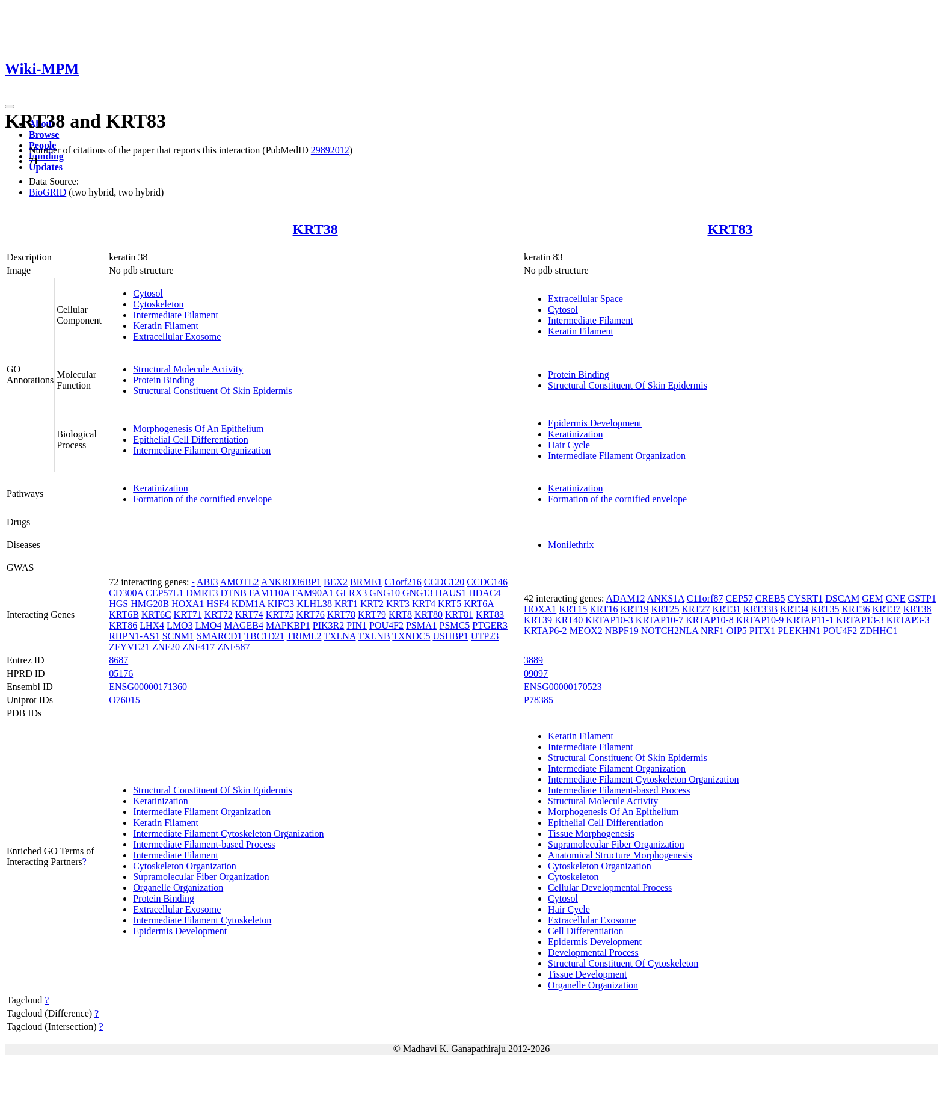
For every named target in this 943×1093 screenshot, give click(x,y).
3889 (533, 660)
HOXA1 (187, 604)
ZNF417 (198, 647)
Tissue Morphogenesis (591, 833)
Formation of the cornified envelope (202, 499)
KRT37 (886, 609)
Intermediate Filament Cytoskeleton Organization (228, 833)
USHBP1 (450, 636)
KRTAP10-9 (760, 620)
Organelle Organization (178, 887)
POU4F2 (386, 625)
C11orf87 (705, 598)
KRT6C (156, 614)
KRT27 (695, 609)
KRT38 (315, 229)
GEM (872, 598)
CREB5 (770, 598)
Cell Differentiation (585, 931)
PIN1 (356, 625)
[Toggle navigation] (9, 106)
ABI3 (207, 582)
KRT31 (727, 609)
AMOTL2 (239, 582)
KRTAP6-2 (545, 631)
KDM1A (248, 604)
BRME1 (366, 582)
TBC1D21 (264, 636)
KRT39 (538, 620)
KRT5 (449, 604)
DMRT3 (202, 593)
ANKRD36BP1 (291, 582)
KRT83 (729, 229)
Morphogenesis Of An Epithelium (198, 428)
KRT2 (372, 604)
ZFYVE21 (129, 647)
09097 (536, 673)
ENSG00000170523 (563, 687)
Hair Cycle (569, 445)
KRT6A (479, 604)
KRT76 (310, 614)
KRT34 (794, 609)
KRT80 (428, 614)
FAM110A (269, 593)
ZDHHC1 (878, 631)
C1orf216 (402, 582)
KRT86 (123, 625)
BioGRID (47, 192)
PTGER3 (490, 625)
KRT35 (825, 609)
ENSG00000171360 (148, 687)
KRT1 (346, 604)
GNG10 (384, 593)
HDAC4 (484, 593)
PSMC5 (455, 625)
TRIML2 (304, 636)
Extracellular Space (585, 299)
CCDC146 (487, 582)
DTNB (233, 593)
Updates (46, 167)
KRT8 (400, 614)
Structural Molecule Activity (188, 369)
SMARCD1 (219, 636)
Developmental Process (593, 952)
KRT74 (249, 614)
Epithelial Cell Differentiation (190, 439)
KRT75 (280, 614)
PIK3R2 (328, 625)
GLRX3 (351, 593)
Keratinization (575, 434)
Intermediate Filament (175, 315)
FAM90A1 (313, 593)
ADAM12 (625, 598)
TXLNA (339, 636)
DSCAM (842, 598)
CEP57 (738, 598)
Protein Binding (163, 380)
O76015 (124, 700)
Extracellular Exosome (177, 336)
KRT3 (398, 604)
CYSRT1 (805, 598)
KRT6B (124, 614)
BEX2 (336, 582)
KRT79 (372, 614)
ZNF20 (166, 647)
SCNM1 (178, 636)
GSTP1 (922, 598)
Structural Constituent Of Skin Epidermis (212, 391)
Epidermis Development (595, 423)
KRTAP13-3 (860, 620)
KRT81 (459, 614)
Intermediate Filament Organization (202, 450)
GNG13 (417, 593)
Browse (44, 134)
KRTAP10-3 (609, 620)
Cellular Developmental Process (610, 887)
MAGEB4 (243, 625)
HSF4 (217, 604)
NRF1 (712, 631)
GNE (896, 598)
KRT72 (218, 614)
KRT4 (423, 604)
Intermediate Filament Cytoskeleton (202, 920)
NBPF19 (622, 631)
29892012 (330, 150)
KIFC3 (281, 604)
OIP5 (736, 631)
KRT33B (760, 609)
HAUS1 (451, 593)
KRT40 (568, 620)
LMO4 (208, 625)
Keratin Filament (165, 326)
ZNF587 (233, 647)
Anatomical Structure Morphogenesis (620, 855)
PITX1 (762, 631)
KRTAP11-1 (810, 620)
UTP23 (485, 636)
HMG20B (150, 604)
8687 (118, 660)
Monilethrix (571, 545)
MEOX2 (586, 631)
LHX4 (152, 625)
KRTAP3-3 (908, 620)
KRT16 (603, 609)
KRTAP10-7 (660, 620)
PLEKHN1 (799, 631)
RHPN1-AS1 (134, 636)
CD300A (126, 593)
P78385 (538, 700)
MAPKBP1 (288, 625)
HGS (118, 604)
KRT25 (665, 609)
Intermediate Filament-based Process (204, 844)
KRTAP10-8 (710, 620)
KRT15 (573, 609)
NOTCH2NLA (669, 631)
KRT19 (634, 609)
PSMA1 (421, 625)
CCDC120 (444, 582)
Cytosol (148, 293)
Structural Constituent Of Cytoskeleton (623, 963)
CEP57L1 (164, 593)
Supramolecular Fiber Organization (201, 877)
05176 (121, 673)
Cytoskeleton (158, 304)
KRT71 (188, 614)
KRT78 (341, 614)
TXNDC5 (411, 636)
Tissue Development (587, 974)
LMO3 (180, 625)
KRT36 (855, 609)
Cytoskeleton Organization (184, 866)
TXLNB (374, 636)
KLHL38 (314, 604)
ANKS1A (665, 598)
